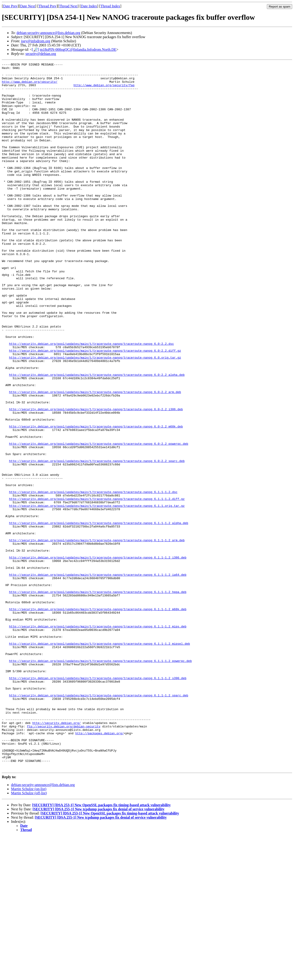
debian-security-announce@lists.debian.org (48, 33)
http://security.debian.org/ (56, 855)
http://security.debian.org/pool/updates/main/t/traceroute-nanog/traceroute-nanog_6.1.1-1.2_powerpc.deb (100, 781)
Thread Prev (47, 6)
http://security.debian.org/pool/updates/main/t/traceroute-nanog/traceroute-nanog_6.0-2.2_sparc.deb (96, 541)
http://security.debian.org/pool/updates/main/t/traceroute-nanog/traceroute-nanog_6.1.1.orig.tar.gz (96, 594)
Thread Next (68, 6)
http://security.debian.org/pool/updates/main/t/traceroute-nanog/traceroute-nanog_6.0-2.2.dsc (91, 400)
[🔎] (35, 49)
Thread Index (110, 6)
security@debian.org (40, 54)
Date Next (27, 6)
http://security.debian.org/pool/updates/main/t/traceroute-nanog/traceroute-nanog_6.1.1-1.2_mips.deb (97, 739)
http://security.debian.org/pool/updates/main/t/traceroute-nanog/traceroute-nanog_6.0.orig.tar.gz (95, 417)
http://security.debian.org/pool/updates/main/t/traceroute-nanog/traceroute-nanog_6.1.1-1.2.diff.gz (96, 586)
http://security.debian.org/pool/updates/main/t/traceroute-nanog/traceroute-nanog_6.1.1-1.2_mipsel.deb (99, 760)
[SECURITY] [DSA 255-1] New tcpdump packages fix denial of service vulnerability (98, 950)
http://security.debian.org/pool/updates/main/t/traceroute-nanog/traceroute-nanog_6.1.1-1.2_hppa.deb (97, 698)
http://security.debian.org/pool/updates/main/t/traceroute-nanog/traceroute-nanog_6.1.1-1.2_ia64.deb (97, 677)
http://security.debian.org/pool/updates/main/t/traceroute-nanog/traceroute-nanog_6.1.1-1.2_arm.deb (96, 636)
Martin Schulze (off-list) (29, 934)
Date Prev (10, 6)
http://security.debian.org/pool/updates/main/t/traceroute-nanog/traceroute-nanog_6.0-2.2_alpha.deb (96, 437)
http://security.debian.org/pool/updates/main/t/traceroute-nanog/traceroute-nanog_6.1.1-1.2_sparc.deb (98, 822)
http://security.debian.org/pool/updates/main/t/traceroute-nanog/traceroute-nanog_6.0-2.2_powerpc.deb (98, 520)
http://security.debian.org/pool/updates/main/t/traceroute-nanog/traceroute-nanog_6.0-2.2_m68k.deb (96, 499)
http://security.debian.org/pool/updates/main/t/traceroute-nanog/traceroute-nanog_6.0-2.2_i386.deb (96, 479)
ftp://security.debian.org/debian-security (63, 859)
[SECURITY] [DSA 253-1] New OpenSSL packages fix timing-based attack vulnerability (101, 946)
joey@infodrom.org (35, 41)
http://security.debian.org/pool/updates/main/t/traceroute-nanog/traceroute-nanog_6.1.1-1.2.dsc (93, 578)
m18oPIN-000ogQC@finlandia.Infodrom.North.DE (78, 49)
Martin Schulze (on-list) (28, 930)
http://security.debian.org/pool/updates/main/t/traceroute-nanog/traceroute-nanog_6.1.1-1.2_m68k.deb (97, 719)
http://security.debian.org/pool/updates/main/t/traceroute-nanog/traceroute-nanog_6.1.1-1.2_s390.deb (97, 801)
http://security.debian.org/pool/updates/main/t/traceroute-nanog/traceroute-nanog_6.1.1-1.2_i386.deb (97, 657)
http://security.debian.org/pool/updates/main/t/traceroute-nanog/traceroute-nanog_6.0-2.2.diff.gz (95, 408)
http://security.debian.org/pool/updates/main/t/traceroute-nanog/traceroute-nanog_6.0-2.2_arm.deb (95, 458)
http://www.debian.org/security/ (29, 86)
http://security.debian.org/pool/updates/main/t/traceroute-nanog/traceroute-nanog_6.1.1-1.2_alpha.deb (98, 615)
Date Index (89, 6)
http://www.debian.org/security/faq (104, 90)
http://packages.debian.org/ (99, 868)
